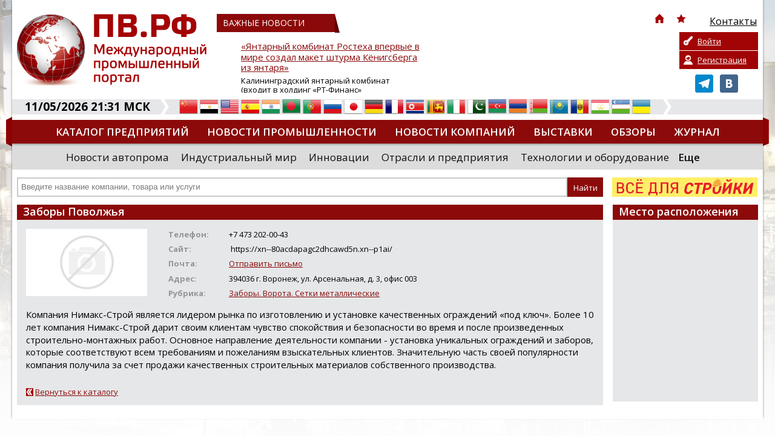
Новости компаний (455, 132)
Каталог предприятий (122, 132)
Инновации (339, 157)
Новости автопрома (117, 157)
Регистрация (722, 59)
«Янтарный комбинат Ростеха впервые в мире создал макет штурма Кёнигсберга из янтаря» (330, 57)
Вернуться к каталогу (76, 391)
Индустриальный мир (239, 157)
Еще (689, 157)
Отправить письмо (266, 263)
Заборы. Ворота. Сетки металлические (304, 293)
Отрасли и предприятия (445, 157)
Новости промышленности (292, 132)
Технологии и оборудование (595, 157)
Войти (709, 41)
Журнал (697, 132)
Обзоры (633, 132)
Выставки (563, 132)
